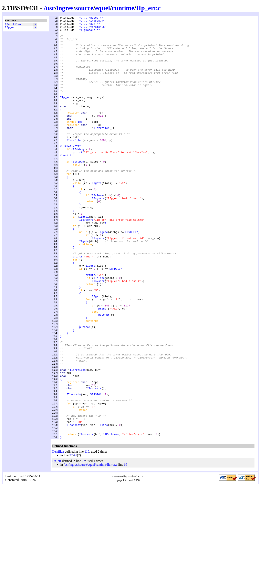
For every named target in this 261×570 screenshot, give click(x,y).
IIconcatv (94, 463)
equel (102, 8)
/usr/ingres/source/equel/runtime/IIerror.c (90, 549)
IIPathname (111, 518)
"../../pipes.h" (91, 18)
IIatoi (84, 257)
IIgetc (97, 216)
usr (50, 8)
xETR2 (77, 172)
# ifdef (65, 172)
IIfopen (78, 191)
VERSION (96, 470)
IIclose (97, 231)
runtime (123, 8)
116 (86, 536)
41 (75, 539)
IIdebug (78, 176)
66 (125, 549)
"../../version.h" (92, 29)
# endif (65, 183)
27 (83, 545)
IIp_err (10, 28)
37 (71, 539)
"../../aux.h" (89, 25)
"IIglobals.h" (89, 33)
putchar (103, 374)
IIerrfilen (13, 25)
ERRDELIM (131, 275)
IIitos (103, 507)
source (84, 8)
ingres (64, 8)
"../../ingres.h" (92, 22)
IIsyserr (98, 235)
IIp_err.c (148, 8)
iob (80, 143)
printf (77, 180)
